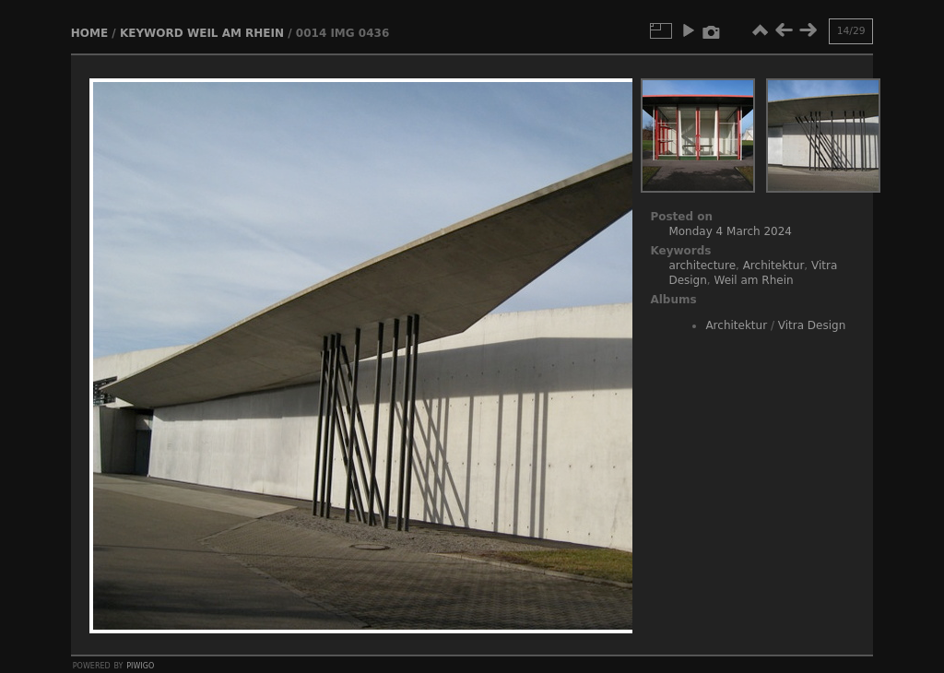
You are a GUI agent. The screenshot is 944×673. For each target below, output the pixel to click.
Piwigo (140, 664)
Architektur (774, 265)
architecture (702, 265)
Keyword (151, 33)
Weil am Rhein (235, 33)
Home (89, 33)
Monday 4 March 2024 (730, 231)
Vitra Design (812, 325)
